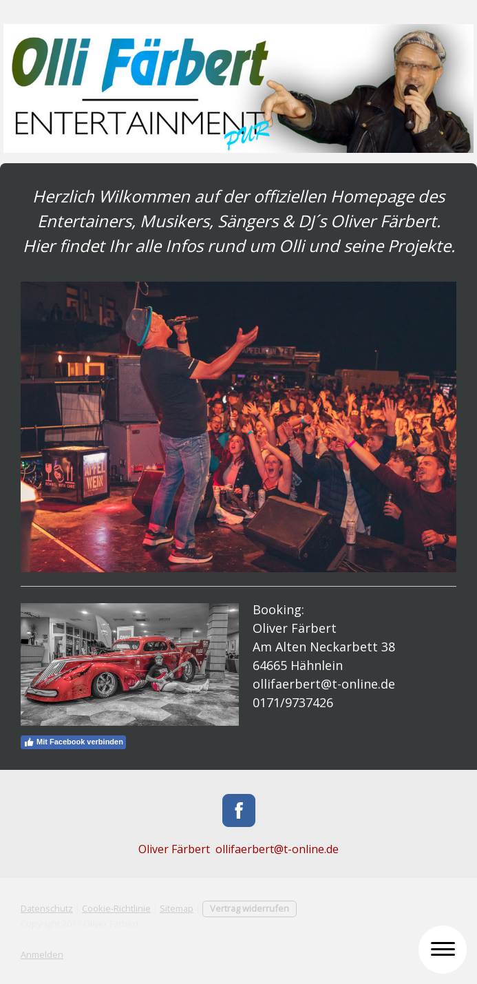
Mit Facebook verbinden (73, 742)
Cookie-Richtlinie (116, 908)
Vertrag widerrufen (249, 908)
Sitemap (176, 908)
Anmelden (42, 954)
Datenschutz (47, 908)
